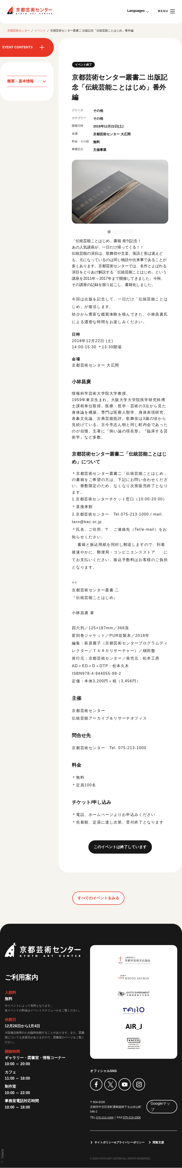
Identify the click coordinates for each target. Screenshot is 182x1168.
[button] (109, 232)
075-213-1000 (105, 1117)
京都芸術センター (29, 10)
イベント (40, 30)
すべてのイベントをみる (98, 898)
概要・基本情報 (20, 81)
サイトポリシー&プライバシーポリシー (119, 1142)
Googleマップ (160, 1106)
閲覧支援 (158, 1142)
